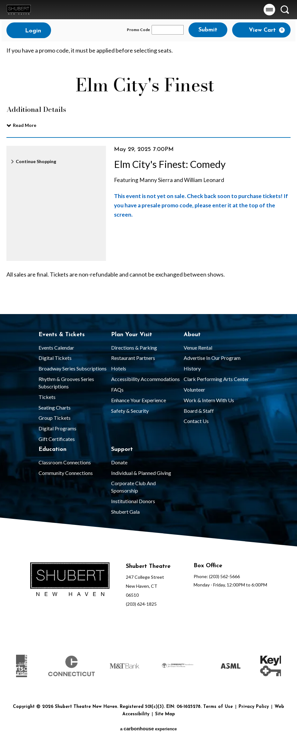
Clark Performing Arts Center (216, 379)
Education (52, 449)
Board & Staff (199, 411)
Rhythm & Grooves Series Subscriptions (66, 382)
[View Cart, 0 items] (261, 29)
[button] (269, 9)
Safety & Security (130, 411)
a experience (148, 728)
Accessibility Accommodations (145, 379)
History (192, 368)
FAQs (117, 389)
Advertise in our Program (212, 358)
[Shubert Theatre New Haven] (70, 580)
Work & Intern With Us (209, 400)
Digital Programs (57, 428)
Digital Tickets (55, 358)
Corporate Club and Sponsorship (133, 487)
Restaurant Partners (133, 358)
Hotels (118, 368)
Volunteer (194, 389)
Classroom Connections (65, 462)
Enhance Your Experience (138, 400)
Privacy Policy (254, 706)
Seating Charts (55, 407)
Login (28, 30)
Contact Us (196, 421)
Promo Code (138, 30)
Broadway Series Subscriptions (73, 368)
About (192, 335)
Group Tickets (55, 418)
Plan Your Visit (131, 335)
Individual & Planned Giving (141, 473)
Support (122, 449)
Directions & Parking (134, 348)
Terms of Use (218, 706)
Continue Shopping (36, 161)
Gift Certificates (57, 439)
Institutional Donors (133, 501)
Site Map (165, 714)
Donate (119, 462)
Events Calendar (56, 348)
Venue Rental (198, 348)
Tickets (47, 397)
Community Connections (66, 473)
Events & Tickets (62, 335)
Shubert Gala (125, 512)
